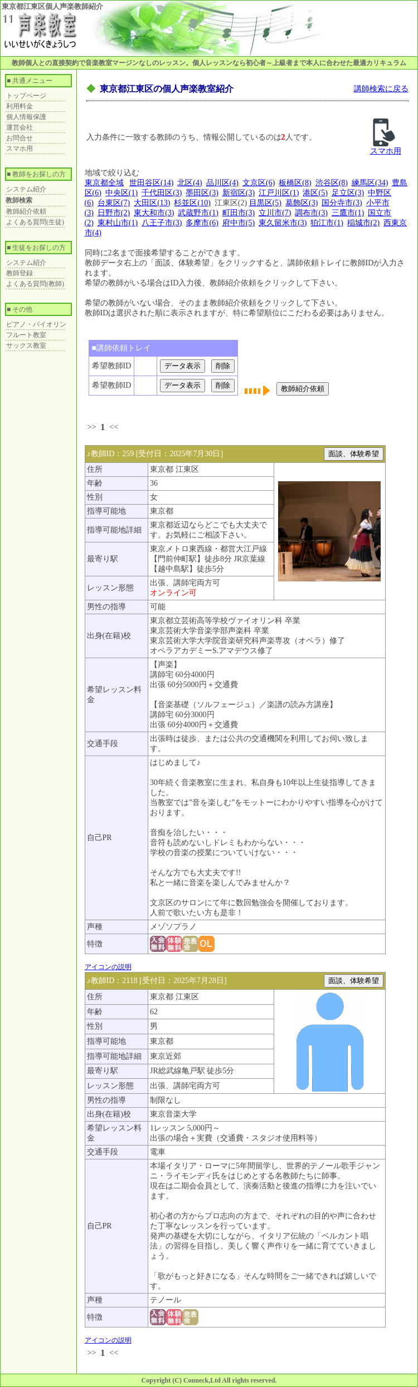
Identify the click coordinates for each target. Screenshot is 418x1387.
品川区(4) (222, 183)
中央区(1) (121, 193)
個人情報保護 (26, 117)
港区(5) (315, 193)
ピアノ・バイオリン (36, 324)
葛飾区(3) (301, 203)
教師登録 (19, 273)
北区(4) (189, 183)
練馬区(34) (370, 183)
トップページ (26, 96)
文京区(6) (258, 183)
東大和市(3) (154, 213)
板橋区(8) (295, 183)
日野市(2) (114, 213)
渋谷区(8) (331, 183)
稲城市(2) (363, 223)
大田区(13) (152, 203)
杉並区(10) (192, 203)
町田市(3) (238, 213)
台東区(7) (114, 203)
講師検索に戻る (381, 89)
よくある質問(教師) (35, 284)
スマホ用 (19, 148)
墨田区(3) (202, 193)
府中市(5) (238, 223)
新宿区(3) (238, 193)
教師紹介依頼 (26, 211)
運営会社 (19, 127)
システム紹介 (26, 189)
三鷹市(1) (348, 213)
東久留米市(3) (283, 223)
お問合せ (19, 138)
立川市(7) (275, 213)
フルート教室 (26, 335)
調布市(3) (311, 213)
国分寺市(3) (342, 203)
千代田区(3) (162, 193)
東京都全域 (104, 183)
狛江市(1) (326, 223)
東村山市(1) (118, 223)
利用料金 (19, 106)
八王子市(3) (162, 223)
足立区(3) (348, 193)
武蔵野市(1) (198, 213)
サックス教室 (26, 345)
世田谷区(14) (151, 183)
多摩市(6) (202, 223)
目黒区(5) (265, 203)
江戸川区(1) (279, 193)
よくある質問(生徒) (35, 222)
